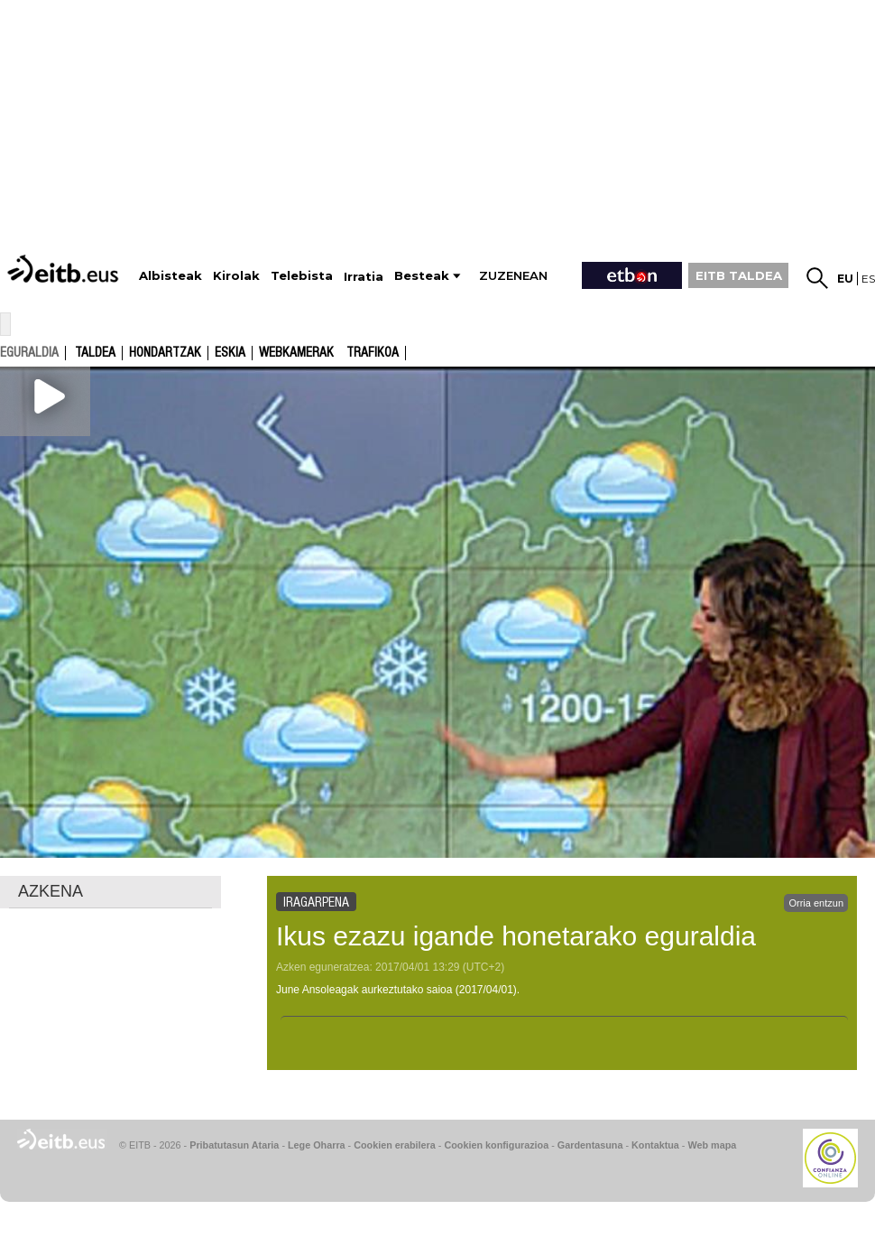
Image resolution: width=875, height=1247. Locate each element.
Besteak (421, 276)
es (868, 278)
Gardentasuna (590, 1145)
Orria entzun (815, 903)
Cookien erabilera (395, 1145)
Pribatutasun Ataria (234, 1145)
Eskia (230, 353)
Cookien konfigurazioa (496, 1145)
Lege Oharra (316, 1145)
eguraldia (29, 352)
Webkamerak (296, 353)
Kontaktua (655, 1145)
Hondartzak (165, 353)
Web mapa (711, 1145)
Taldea (95, 353)
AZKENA (50, 891)
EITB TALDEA (738, 275)
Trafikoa (372, 353)
